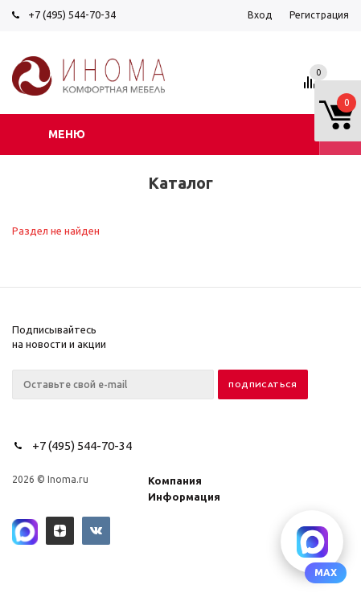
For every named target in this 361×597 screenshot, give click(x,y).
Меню (66, 134)
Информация (184, 496)
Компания (175, 480)
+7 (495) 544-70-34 (72, 14)
